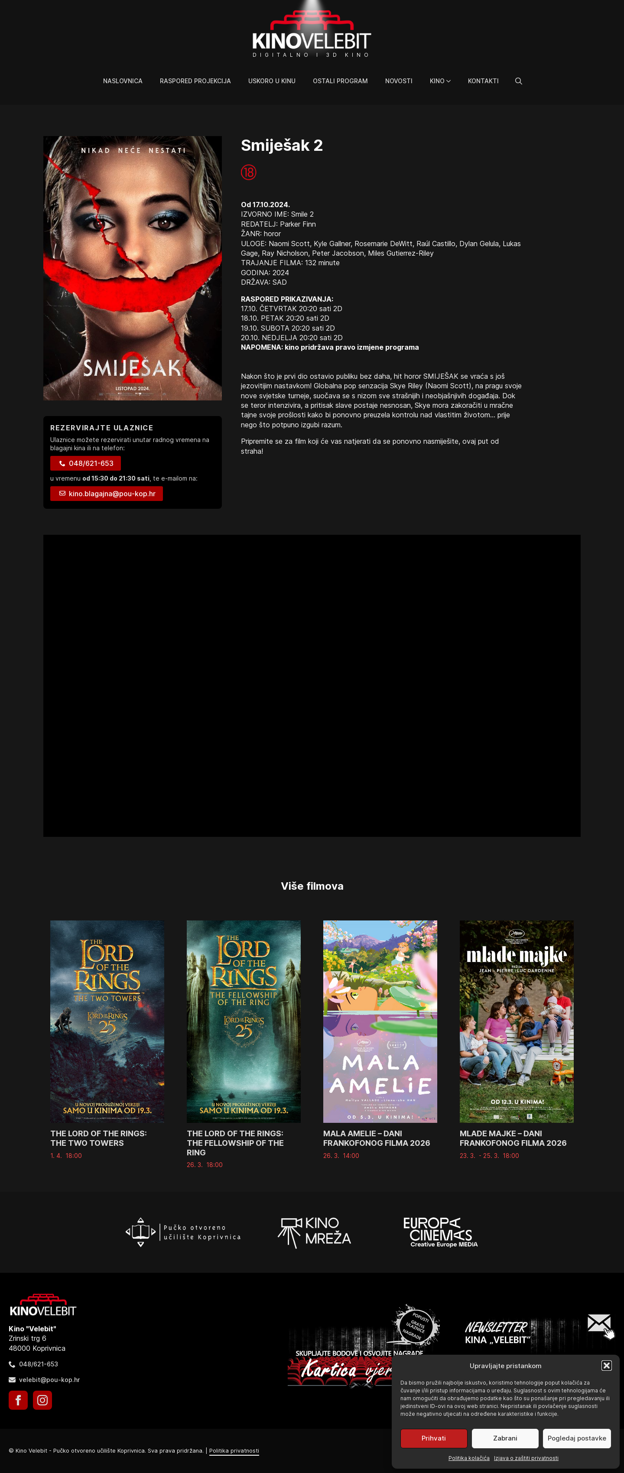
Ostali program (340, 81)
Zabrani (505, 1438)
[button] (606, 1365)
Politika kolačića (469, 1458)
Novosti (399, 81)
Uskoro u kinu (272, 81)
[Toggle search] (518, 81)
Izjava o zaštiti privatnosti (526, 1458)
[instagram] (42, 1400)
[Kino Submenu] (452, 81)
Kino (437, 81)
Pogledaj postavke (577, 1438)
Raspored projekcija (195, 81)
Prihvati (434, 1438)
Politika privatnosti (234, 1450)
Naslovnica (123, 81)
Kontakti (483, 81)
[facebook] (18, 1400)
